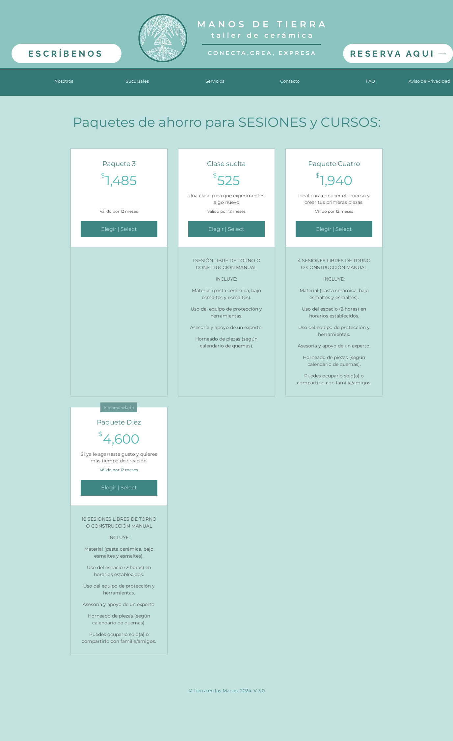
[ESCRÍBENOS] (66, 53)
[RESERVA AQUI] (398, 53)
